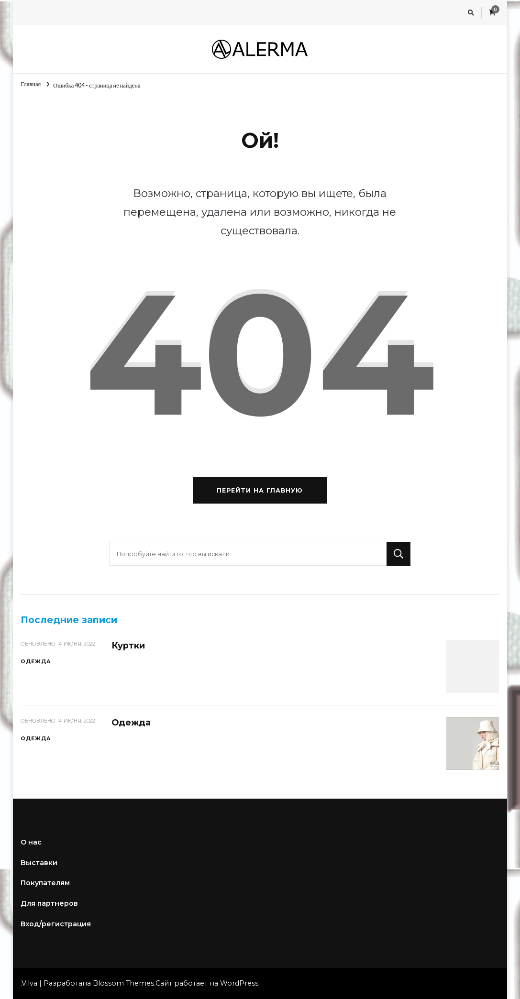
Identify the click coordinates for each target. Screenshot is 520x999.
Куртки (128, 645)
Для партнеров (49, 903)
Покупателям (45, 882)
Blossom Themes (123, 983)
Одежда (36, 662)
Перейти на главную (260, 490)
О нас (31, 842)
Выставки (39, 862)
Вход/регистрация (56, 924)
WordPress (239, 983)
